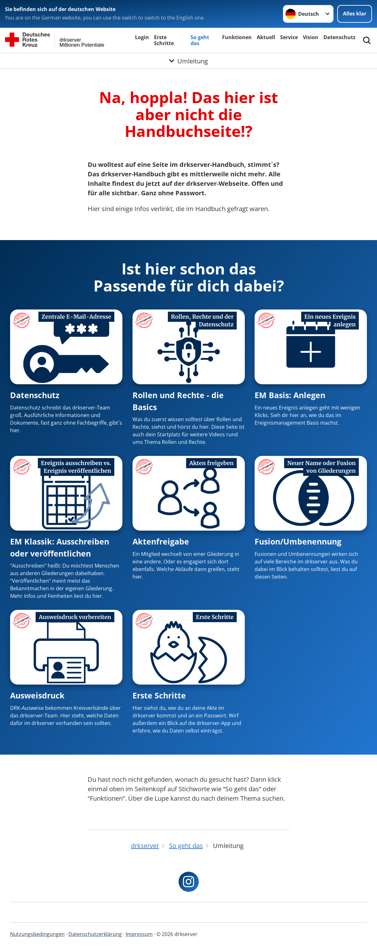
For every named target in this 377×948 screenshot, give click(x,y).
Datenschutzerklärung (95, 934)
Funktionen (237, 37)
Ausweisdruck (37, 695)
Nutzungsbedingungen (37, 934)
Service (289, 37)
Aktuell (266, 37)
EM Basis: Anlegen (290, 395)
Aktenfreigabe (161, 541)
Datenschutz (339, 37)
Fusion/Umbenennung (298, 541)
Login (142, 37)
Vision (310, 37)
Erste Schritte (164, 40)
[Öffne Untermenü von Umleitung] (188, 60)
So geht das (200, 40)
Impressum (139, 934)
